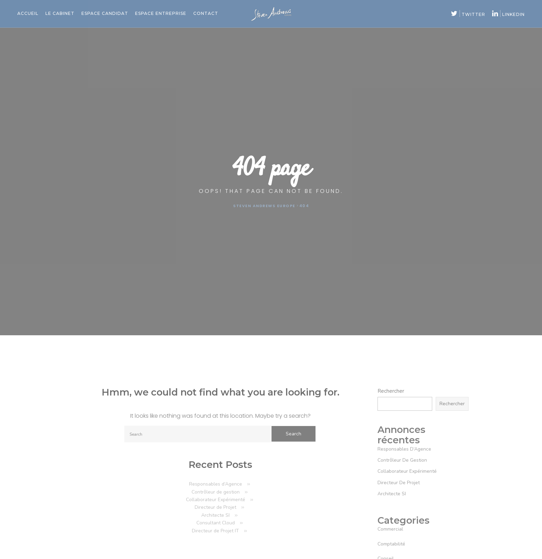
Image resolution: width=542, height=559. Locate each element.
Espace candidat (104, 13)
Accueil (27, 13)
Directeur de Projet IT (215, 530)
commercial (390, 529)
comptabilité (391, 544)
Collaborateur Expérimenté (215, 499)
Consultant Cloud (215, 523)
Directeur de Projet (215, 507)
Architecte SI (215, 515)
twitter (468, 14)
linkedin (508, 14)
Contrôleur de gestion (216, 492)
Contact (205, 13)
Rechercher (390, 391)
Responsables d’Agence (215, 484)
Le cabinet (59, 13)
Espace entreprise (160, 13)
